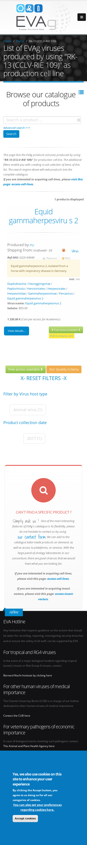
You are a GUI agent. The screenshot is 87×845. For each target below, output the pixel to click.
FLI (32, 245)
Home (7, 41)
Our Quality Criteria (64, 369)
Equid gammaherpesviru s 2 (43, 216)
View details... (16, 331)
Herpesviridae (16, 293)
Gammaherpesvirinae (42, 293)
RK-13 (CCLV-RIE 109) (42, 41)
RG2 (67, 258)
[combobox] (42, 120)
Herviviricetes (36, 289)
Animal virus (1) (27, 409)
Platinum (51, 258)
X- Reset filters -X (44, 378)
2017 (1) (34, 438)
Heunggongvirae (39, 284)
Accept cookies (25, 819)
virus (75, 251)
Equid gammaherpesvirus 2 (25, 298)
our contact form (31, 537)
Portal (20, 41)
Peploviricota (16, 289)
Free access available (66, 329)
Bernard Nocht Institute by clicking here (27, 675)
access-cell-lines (58, 579)
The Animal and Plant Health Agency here (29, 746)
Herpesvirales (56, 289)
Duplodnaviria (16, 284)
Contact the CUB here (16, 715)
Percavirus (66, 293)
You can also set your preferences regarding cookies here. (37, 807)
